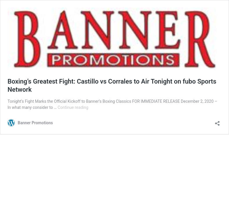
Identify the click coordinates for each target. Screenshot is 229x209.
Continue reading (73, 107)
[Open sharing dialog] (217, 121)
